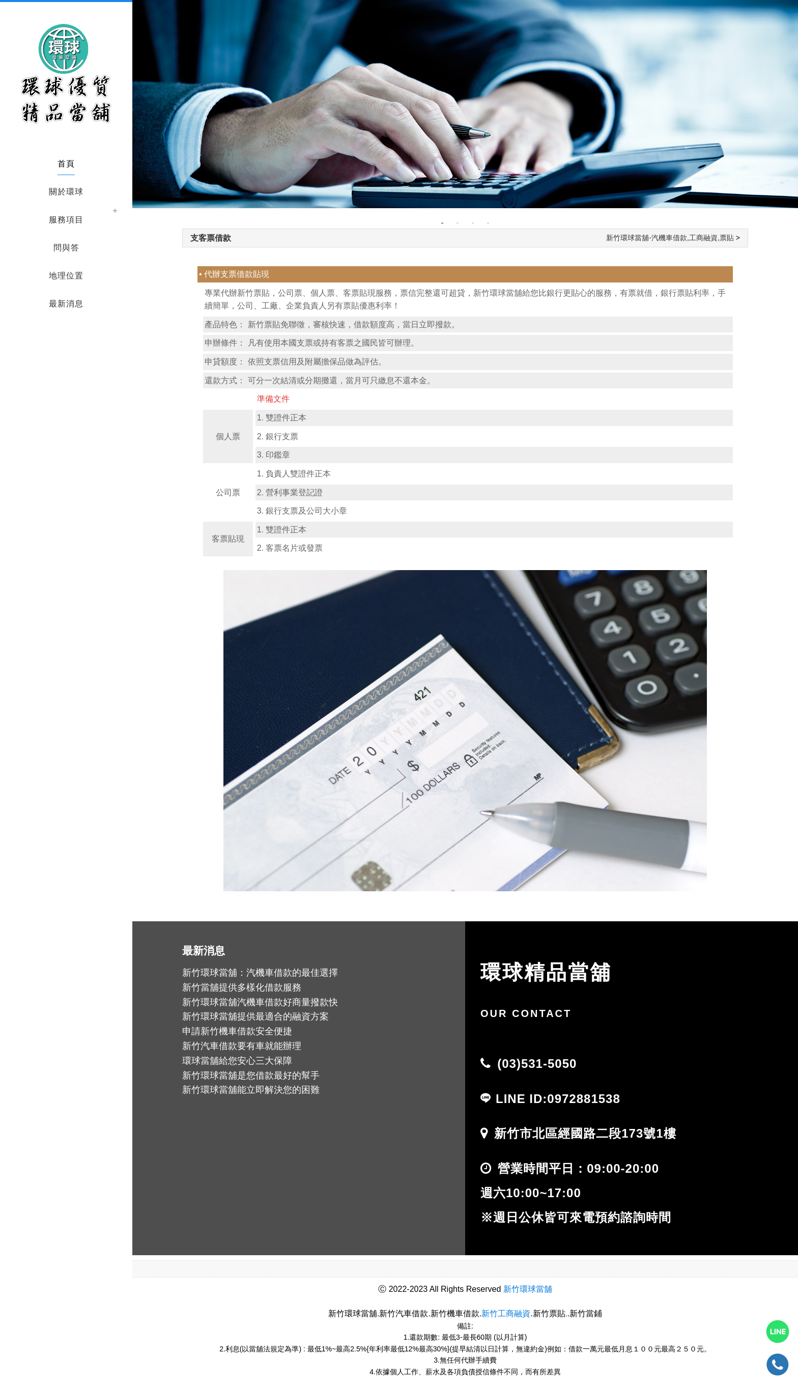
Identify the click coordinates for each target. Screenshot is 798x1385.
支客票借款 (210, 238)
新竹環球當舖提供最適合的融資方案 (255, 1016)
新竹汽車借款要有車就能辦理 (241, 1046)
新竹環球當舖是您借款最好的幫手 (251, 1075)
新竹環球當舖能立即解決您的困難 (251, 1090)
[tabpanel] (465, 104)
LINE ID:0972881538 (558, 1099)
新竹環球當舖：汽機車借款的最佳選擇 (260, 973)
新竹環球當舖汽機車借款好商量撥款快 (260, 1002)
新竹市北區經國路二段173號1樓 (585, 1133)
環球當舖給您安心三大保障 (237, 1061)
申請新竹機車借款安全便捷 (237, 1031)
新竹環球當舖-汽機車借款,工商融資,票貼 (669, 238)
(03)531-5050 (537, 1063)
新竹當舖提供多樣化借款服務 (241, 987)
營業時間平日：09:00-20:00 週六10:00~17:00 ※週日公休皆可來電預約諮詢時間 (575, 1193)
